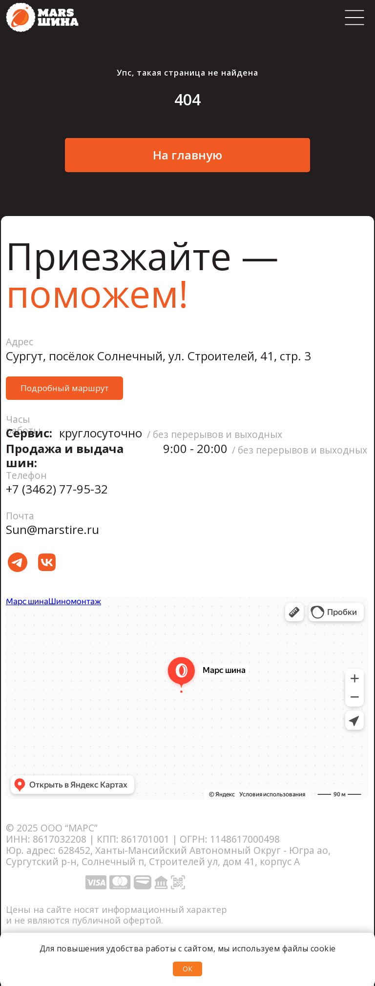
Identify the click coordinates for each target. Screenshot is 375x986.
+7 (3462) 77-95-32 (57, 489)
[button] (64, 388)
